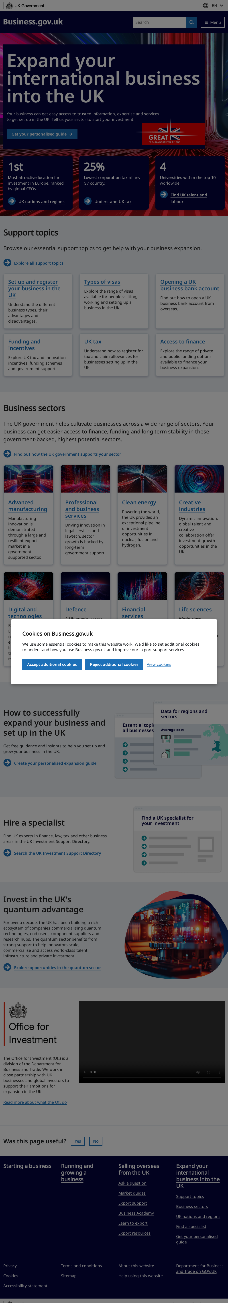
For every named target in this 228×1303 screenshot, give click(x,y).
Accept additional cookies (52, 664)
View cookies (159, 664)
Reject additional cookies (114, 664)
